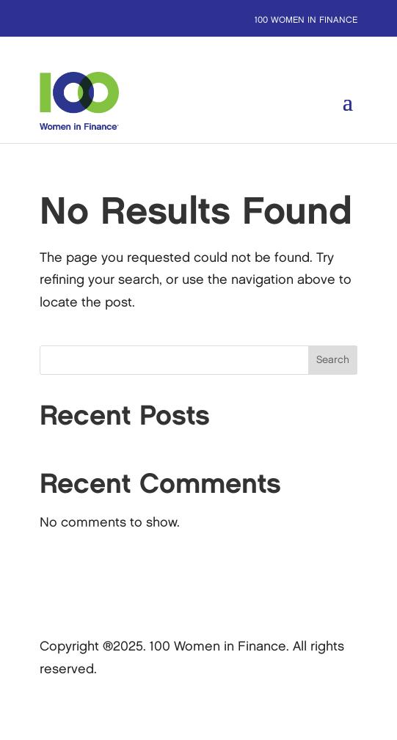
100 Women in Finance (306, 20)
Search (332, 359)
